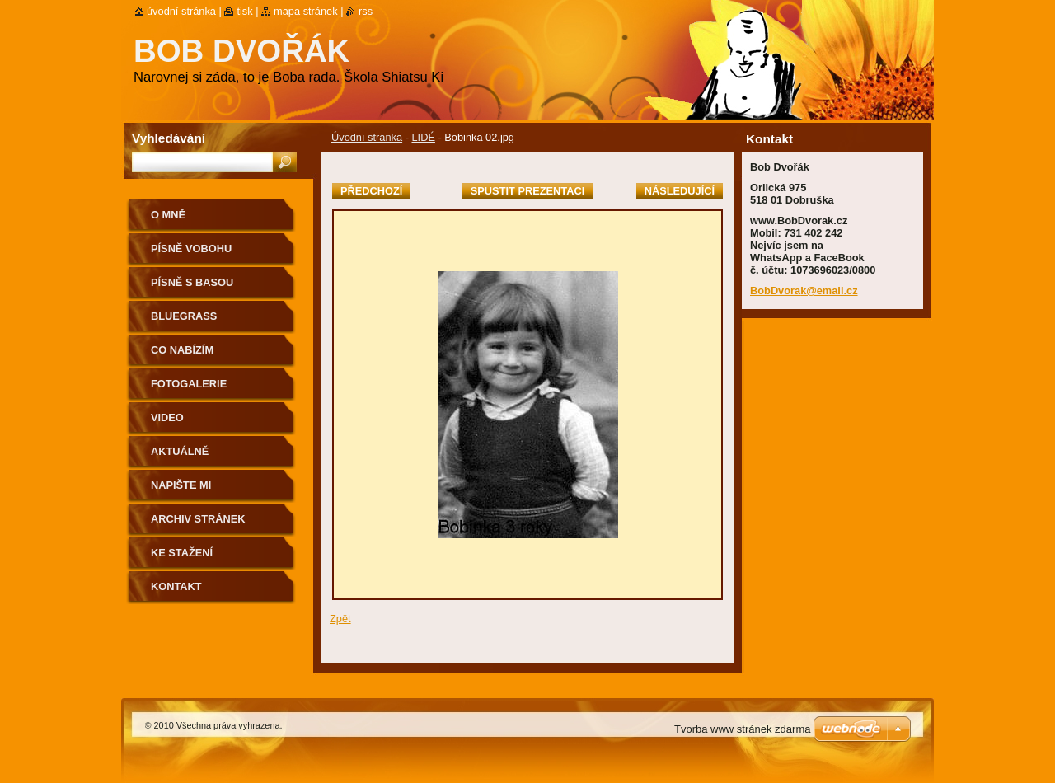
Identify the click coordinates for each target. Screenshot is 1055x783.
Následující (680, 191)
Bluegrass (184, 316)
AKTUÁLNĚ (180, 451)
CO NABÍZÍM (182, 350)
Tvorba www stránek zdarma (742, 729)
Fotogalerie (189, 383)
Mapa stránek (306, 11)
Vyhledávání (168, 138)
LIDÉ (422, 137)
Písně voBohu (191, 248)
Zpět (340, 618)
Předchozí (371, 191)
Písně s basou (192, 282)
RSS (366, 11)
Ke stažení (182, 552)
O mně (168, 215)
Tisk (244, 11)
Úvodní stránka (366, 137)
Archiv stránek (198, 519)
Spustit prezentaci (527, 191)
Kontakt (176, 586)
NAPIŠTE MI (181, 485)
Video (167, 417)
